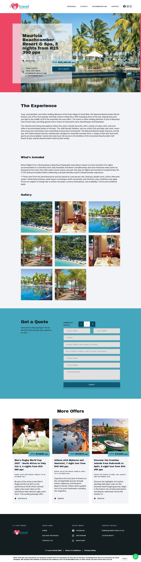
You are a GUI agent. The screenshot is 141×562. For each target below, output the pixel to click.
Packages (71, 6)
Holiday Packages (50, 535)
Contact (115, 6)
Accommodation (99, 6)
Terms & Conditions (73, 550)
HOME (44, 530)
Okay (125, 558)
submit (92, 384)
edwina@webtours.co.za (113, 530)
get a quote (63, 69)
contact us (47, 540)
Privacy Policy (90, 550)
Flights (84, 6)
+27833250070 (108, 535)
